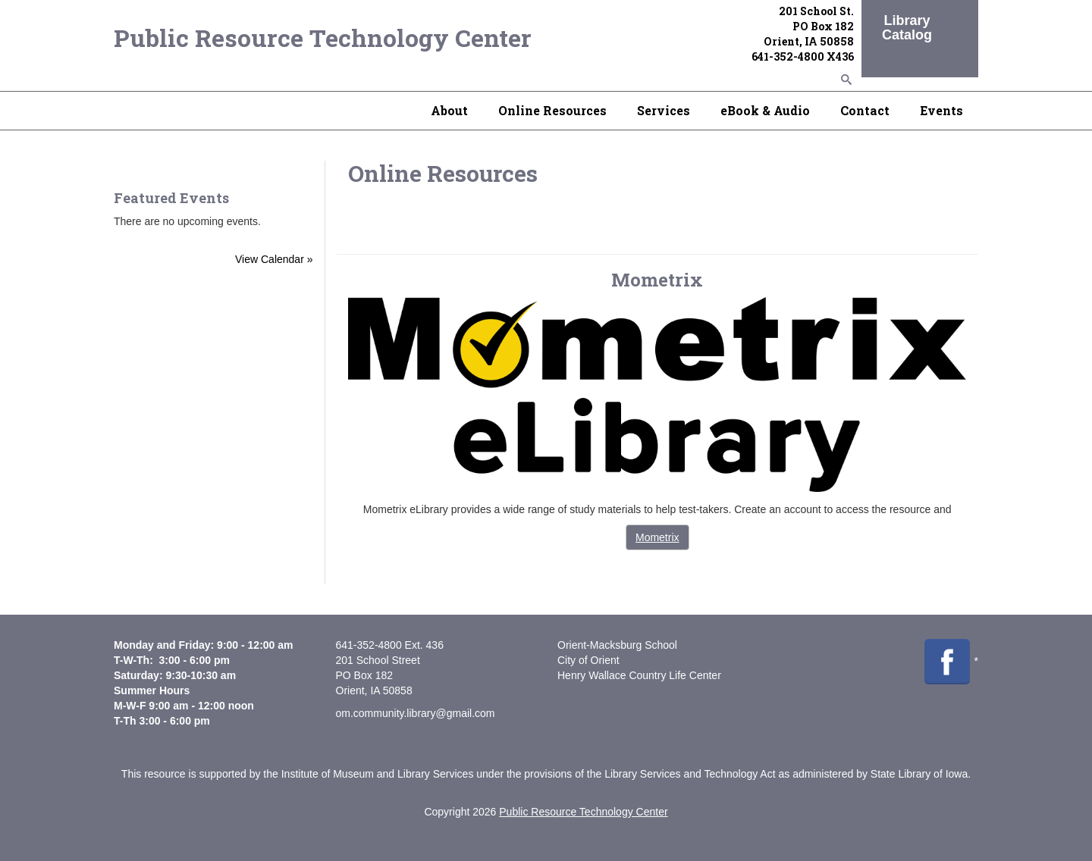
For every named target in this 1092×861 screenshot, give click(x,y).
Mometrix (657, 537)
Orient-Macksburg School (617, 645)
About (449, 110)
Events (941, 110)
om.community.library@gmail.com (415, 713)
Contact (865, 110)
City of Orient (588, 660)
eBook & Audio (765, 110)
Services (663, 110)
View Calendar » (273, 259)
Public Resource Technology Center (323, 37)
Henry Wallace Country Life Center (639, 675)
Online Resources (552, 110)
